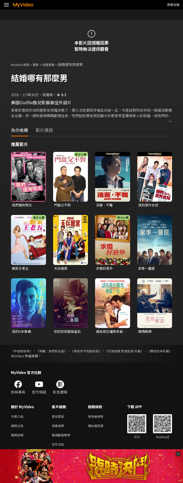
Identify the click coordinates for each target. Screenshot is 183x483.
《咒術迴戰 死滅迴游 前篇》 (145, 352)
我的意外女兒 (149, 205)
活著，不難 (105, 205)
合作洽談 (59, 448)
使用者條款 (100, 418)
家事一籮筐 (147, 268)
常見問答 (59, 418)
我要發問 (59, 428)
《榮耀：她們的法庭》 (59, 352)
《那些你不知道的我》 (100, 352)
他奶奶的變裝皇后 (68, 332)
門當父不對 (63, 205)
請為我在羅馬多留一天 (110, 332)
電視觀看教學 (62, 438)
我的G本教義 (22, 332)
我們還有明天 (22, 205)
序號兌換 (173, 4)
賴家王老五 (21, 268)
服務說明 (18, 438)
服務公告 (18, 428)
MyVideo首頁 (22, 64)
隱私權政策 (100, 428)
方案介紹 (18, 418)
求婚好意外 (105, 268)
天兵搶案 (61, 268)
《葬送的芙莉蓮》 (24, 357)
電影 (39, 64)
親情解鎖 (145, 332)
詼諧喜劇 (53, 64)
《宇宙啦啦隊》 (22, 352)
